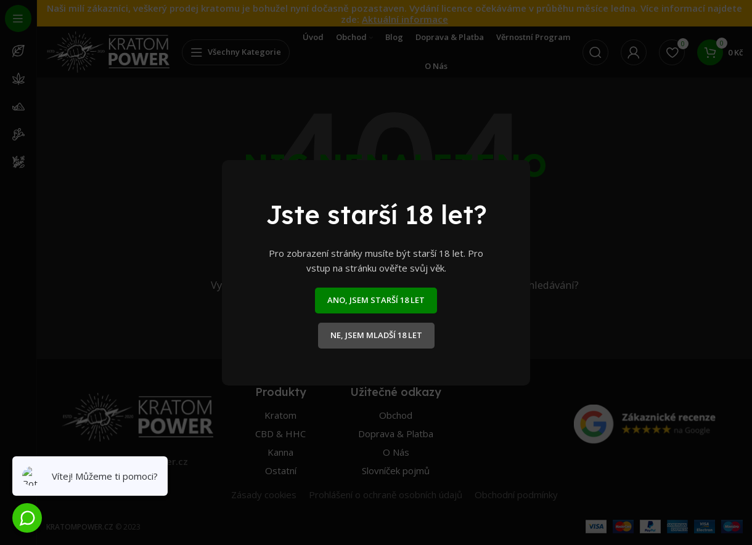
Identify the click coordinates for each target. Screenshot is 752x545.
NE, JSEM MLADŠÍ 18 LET (376, 335)
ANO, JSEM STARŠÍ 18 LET (376, 299)
